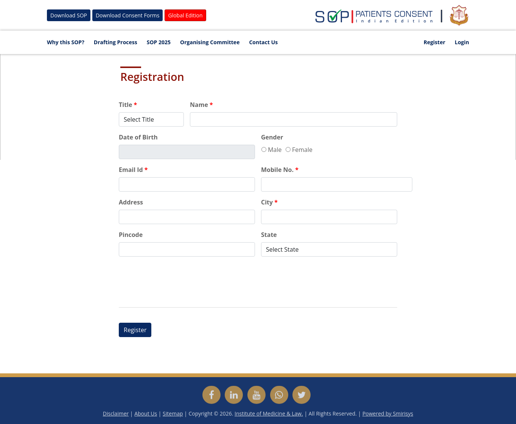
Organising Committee (209, 42)
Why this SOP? (65, 42)
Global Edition (185, 15)
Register (434, 42)
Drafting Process (115, 42)
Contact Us (263, 42)
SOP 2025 (159, 42)
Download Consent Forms (128, 15)
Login (462, 42)
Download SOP (68, 15)
